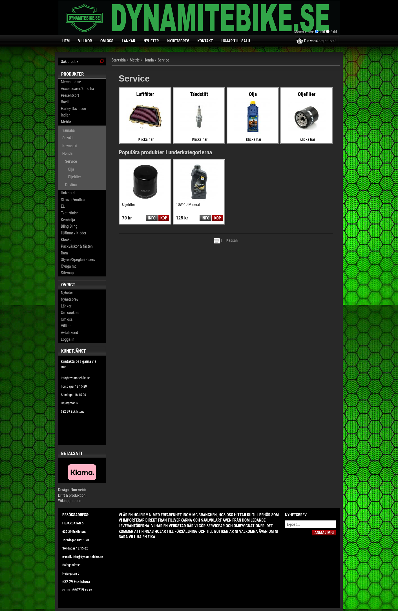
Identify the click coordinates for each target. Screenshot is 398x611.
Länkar (128, 41)
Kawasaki (69, 146)
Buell (64, 102)
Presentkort (70, 95)
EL (63, 206)
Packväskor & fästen (77, 246)
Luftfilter (145, 94)
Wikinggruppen (69, 500)
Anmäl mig (324, 532)
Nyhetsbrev (178, 41)
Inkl (322, 32)
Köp (163, 218)
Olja (71, 169)
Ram (64, 253)
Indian (65, 115)
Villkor (85, 41)
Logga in (67, 339)
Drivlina (71, 185)
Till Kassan (226, 240)
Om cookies (70, 312)
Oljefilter (74, 177)
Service (71, 161)
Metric (66, 122)
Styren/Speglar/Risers (78, 259)
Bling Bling (69, 226)
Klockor (67, 239)
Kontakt (205, 41)
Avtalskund (69, 332)
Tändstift (199, 94)
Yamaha (68, 130)
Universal (68, 193)
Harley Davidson (73, 108)
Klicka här (146, 139)
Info (151, 218)
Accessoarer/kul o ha (77, 88)
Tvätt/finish (70, 213)
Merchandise (71, 82)
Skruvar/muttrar (73, 199)
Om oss (106, 41)
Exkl (333, 32)
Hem (66, 41)
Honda (67, 153)
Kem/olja (68, 219)
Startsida (119, 60)
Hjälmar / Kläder (73, 233)
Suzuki (67, 138)
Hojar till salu (235, 41)
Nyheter (151, 41)
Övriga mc (69, 266)
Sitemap (67, 273)
